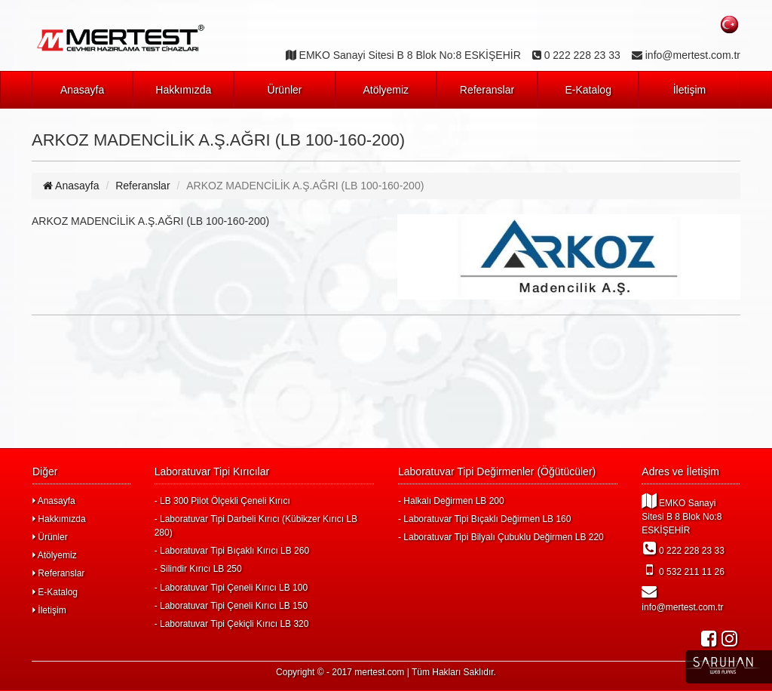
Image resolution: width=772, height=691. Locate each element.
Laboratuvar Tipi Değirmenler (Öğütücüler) (497, 471)
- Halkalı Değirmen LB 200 (451, 501)
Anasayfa (82, 90)
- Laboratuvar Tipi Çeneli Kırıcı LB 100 (231, 587)
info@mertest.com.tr (682, 598)
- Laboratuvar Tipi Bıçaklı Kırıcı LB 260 (232, 550)
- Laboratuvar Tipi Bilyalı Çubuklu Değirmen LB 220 (501, 537)
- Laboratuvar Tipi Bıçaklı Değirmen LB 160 (484, 519)
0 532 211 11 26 (683, 569)
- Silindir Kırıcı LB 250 (198, 569)
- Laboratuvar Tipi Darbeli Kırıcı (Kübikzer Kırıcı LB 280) (256, 526)
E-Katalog (588, 90)
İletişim (689, 90)
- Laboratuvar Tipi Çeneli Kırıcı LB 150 (231, 605)
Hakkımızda (183, 90)
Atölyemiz (386, 90)
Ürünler (285, 90)
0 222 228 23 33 (683, 548)
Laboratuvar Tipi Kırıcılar (212, 471)
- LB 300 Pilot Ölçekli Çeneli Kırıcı (222, 501)
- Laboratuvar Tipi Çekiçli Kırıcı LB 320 (232, 624)
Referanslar (487, 90)
